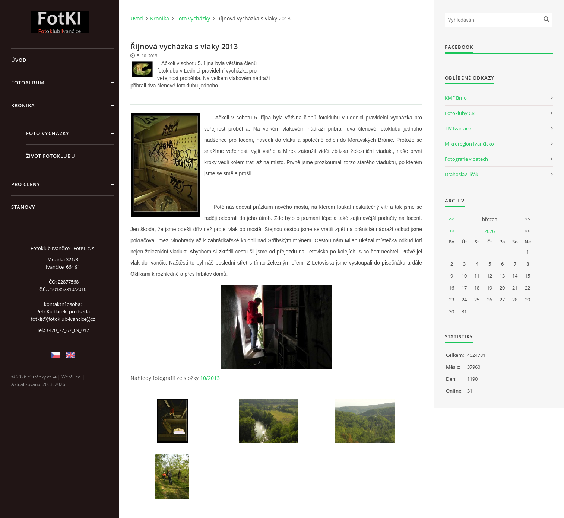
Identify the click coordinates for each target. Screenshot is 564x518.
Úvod (19, 60)
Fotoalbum (28, 82)
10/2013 (210, 377)
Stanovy (23, 207)
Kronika (23, 105)
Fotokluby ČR (460, 113)
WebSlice (70, 377)
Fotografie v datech (466, 159)
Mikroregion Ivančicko (469, 143)
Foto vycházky (47, 133)
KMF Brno (456, 98)
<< (451, 219)
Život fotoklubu (50, 156)
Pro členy (25, 184)
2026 (489, 231)
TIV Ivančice (458, 128)
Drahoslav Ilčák (461, 174)
